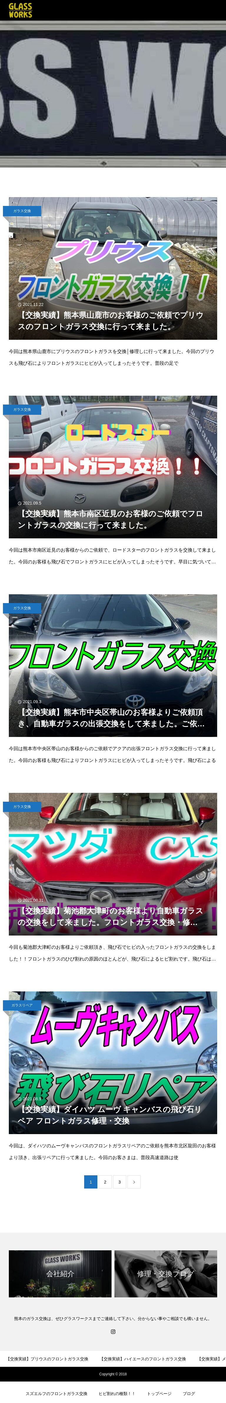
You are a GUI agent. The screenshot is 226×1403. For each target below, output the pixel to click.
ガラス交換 (22, 211)
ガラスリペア (22, 1005)
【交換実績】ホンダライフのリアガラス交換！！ (139, 1376)
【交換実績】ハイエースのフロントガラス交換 (142, 1359)
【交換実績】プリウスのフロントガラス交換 (47, 1359)
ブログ (189, 1393)
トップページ (159, 1393)
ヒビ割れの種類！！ (117, 1393)
